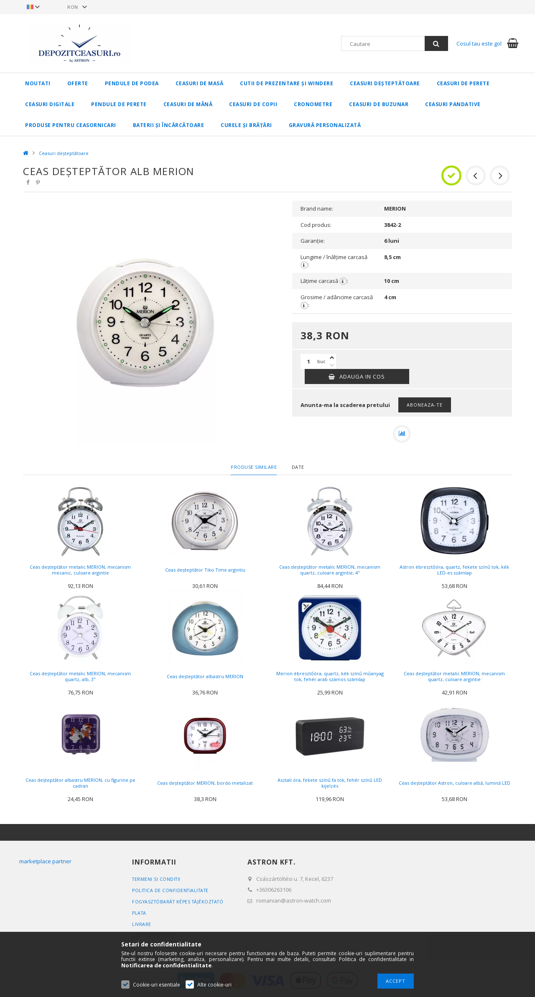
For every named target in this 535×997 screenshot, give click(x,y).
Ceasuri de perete (463, 83)
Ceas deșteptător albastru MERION (205, 678)
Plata (140, 915)
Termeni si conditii (157, 881)
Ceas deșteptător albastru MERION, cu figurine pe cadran (80, 785)
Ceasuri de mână (188, 104)
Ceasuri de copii (253, 104)
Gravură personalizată (325, 125)
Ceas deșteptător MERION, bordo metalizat (205, 785)
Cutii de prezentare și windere (286, 83)
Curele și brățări (246, 125)
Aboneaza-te (425, 405)
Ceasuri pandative (453, 104)
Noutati (38, 83)
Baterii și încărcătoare (168, 125)
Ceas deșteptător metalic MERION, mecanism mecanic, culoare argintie (80, 572)
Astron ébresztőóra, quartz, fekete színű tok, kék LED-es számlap (454, 572)
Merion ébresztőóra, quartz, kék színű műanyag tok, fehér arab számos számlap (330, 678)
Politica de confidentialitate (172, 892)
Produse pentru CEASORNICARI (70, 125)
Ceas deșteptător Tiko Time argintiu (205, 572)
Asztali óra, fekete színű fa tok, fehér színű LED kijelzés (330, 785)
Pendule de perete (119, 104)
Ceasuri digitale (49, 104)
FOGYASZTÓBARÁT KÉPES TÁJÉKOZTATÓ (180, 903)
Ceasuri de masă (200, 83)
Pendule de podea (132, 83)
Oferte (77, 83)
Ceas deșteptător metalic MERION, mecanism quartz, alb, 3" (80, 678)
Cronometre (313, 104)
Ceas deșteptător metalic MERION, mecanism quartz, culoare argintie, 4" (329, 572)
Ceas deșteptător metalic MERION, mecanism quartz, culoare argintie (454, 678)
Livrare (142, 926)
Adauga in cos (362, 376)
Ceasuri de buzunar (378, 104)
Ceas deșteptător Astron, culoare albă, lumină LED (454, 785)
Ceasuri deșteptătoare (385, 83)
